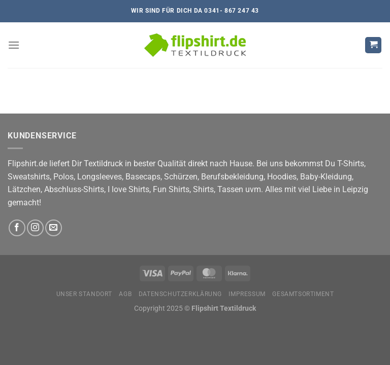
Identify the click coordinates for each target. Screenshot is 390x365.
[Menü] (14, 44)
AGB (125, 294)
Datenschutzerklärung (180, 294)
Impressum (247, 294)
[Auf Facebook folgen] (17, 228)
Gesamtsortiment (303, 294)
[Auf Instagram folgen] (35, 228)
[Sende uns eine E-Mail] (53, 228)
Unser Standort (84, 294)
